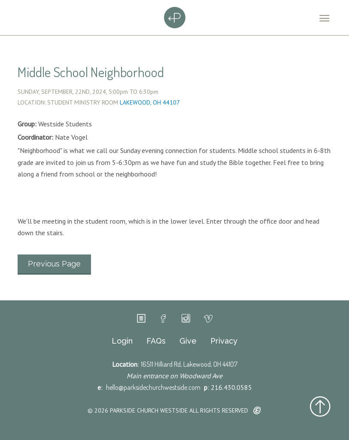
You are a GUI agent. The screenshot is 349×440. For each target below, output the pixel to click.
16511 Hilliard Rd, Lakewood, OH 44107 (189, 364)
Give (188, 341)
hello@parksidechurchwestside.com (153, 387)
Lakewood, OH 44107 (150, 102)
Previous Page (54, 263)
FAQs (156, 341)
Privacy (223, 341)
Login (122, 341)
